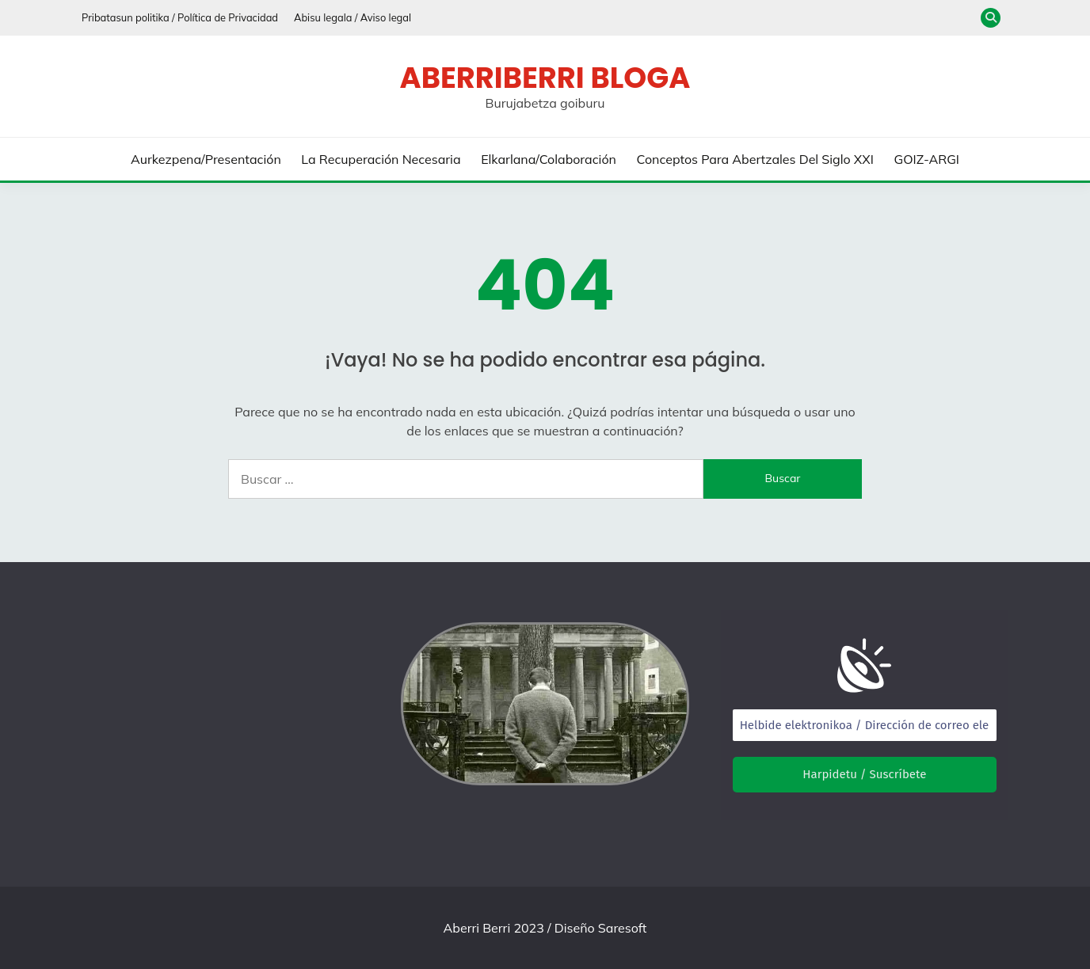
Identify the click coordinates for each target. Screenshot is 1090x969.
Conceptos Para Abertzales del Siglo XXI (755, 159)
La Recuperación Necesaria (380, 159)
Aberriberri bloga (545, 77)
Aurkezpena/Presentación (206, 159)
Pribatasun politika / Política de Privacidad (180, 17)
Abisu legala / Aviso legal (352, 17)
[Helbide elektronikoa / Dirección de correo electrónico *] (865, 725)
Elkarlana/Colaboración (548, 159)
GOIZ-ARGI (926, 159)
